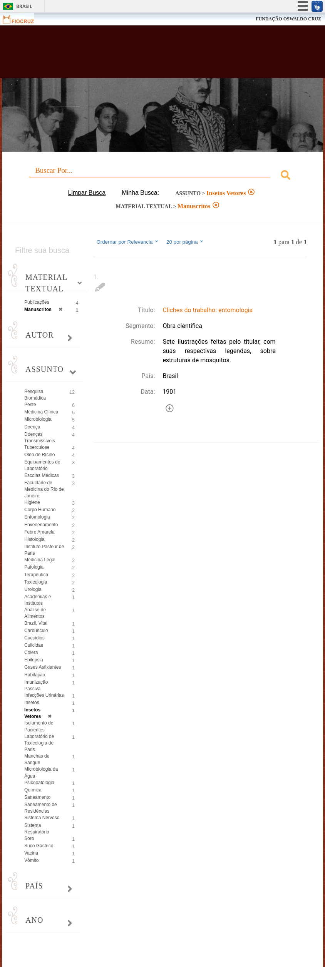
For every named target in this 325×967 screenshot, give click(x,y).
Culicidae (33, 645)
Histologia (34, 539)
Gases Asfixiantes (42, 667)
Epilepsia (33, 660)
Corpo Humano (39, 509)
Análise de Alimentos (35, 613)
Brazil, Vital (35, 623)
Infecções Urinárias (44, 695)
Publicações (36, 302)
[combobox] (162, 176)
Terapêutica (36, 574)
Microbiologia (38, 419)
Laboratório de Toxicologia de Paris (39, 743)
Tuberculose (37, 447)
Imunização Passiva (36, 685)
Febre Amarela (39, 532)
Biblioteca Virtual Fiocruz (141, 54)
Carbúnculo (36, 630)
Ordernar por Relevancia (127, 242)
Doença (32, 427)
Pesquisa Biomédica (35, 395)
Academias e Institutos (37, 600)
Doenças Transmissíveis (39, 437)
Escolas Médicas (41, 475)
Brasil (24, 6)
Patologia (34, 567)
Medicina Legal (39, 559)
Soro (29, 838)
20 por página (185, 242)
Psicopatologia (39, 782)
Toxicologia (35, 582)
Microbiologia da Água (41, 772)
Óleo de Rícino (39, 454)
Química (33, 790)
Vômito (31, 860)
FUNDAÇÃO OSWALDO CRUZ (288, 19)
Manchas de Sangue (36, 759)
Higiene (32, 502)
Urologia (33, 589)
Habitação (34, 675)
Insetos (31, 702)
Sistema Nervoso (41, 817)
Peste (30, 404)
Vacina (31, 853)
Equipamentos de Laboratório (42, 465)
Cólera (31, 652)
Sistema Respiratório (36, 829)
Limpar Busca (87, 192)
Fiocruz (23, 19)
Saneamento (37, 797)
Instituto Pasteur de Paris (44, 550)
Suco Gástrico (38, 845)
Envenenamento (41, 524)
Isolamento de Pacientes (38, 726)
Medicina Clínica (41, 412)
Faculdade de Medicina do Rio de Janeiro (44, 489)
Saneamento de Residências (40, 808)
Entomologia (37, 517)
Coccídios (34, 638)
